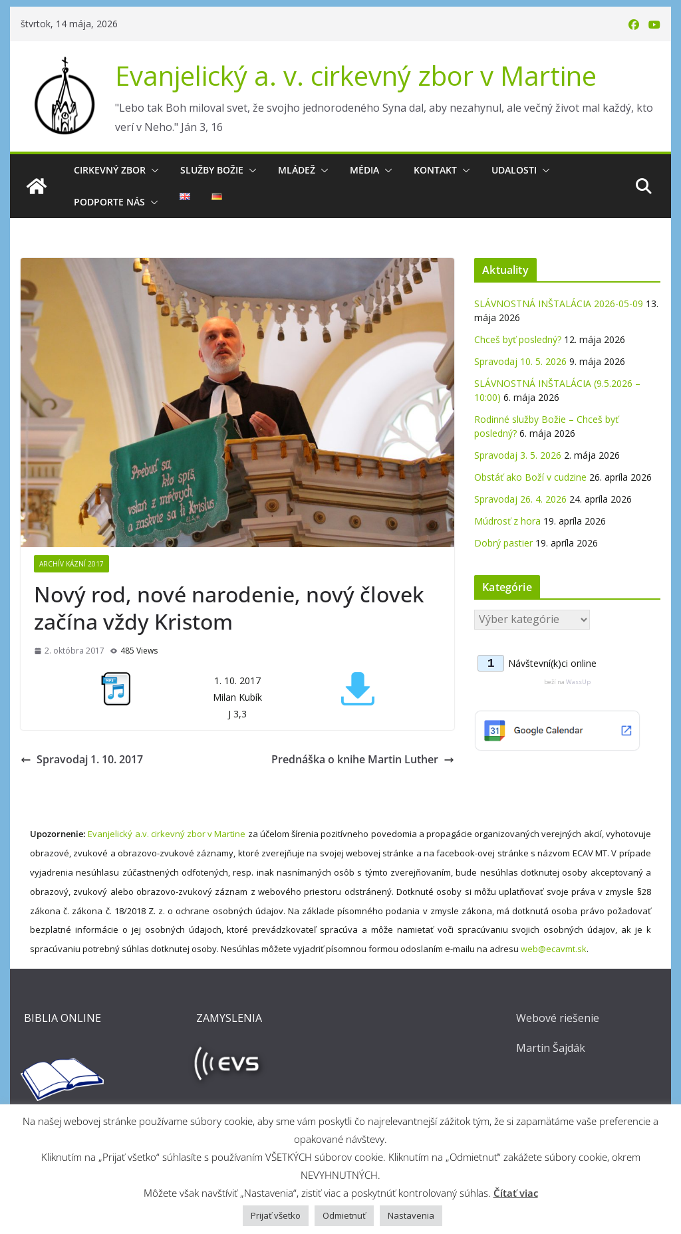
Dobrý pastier (503, 543)
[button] (152, 170)
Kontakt (435, 170)
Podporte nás (109, 201)
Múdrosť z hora (507, 521)
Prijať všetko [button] (276, 1215)
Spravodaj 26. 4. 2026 (520, 499)
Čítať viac (515, 1192)
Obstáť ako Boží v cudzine (530, 477)
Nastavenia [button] (411, 1215)
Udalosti (514, 170)
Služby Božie (211, 170)
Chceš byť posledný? (517, 339)
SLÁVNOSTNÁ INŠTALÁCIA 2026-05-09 (558, 303)
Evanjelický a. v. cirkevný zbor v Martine (356, 75)
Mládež (296, 170)
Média (364, 170)
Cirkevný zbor (110, 170)
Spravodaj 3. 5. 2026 (517, 455)
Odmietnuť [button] (344, 1215)
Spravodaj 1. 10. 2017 (82, 759)
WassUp (578, 682)
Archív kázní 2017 (71, 563)
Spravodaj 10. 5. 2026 (520, 361)
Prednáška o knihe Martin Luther (362, 759)
